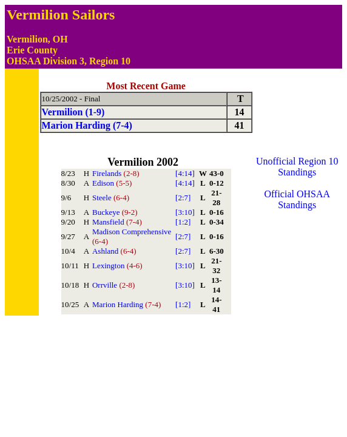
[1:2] (182, 221)
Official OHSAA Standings (297, 199)
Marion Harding (126, 304)
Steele (110, 197)
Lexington (117, 265)
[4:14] (185, 173)
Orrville (113, 285)
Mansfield (117, 221)
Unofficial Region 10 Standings (297, 166)
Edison (112, 183)
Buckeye (115, 212)
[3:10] (185, 212)
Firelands (116, 173)
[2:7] (182, 197)
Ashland (114, 251)
